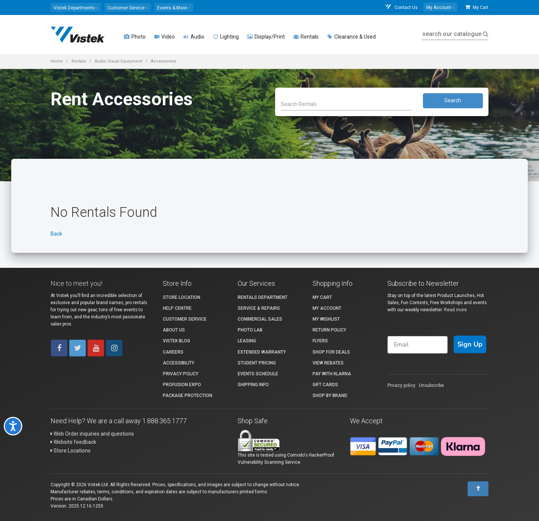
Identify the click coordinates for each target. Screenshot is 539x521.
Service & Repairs (259, 308)
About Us (174, 330)
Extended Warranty (262, 352)
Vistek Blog (176, 340)
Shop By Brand (330, 395)
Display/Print (266, 37)
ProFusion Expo (182, 384)
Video (164, 37)
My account (327, 308)
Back (56, 234)
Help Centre (177, 308)
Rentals (306, 37)
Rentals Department (262, 297)
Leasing (247, 340)
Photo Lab (250, 330)
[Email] (417, 345)
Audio (193, 37)
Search (452, 100)
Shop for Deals (331, 352)
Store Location (181, 297)
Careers (173, 352)
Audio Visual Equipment (118, 61)
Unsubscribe (431, 385)
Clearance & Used (351, 37)
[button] (76, 7)
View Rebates (328, 363)
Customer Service (185, 319)
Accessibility (178, 363)
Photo (135, 37)
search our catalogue (454, 33)
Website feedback (73, 442)
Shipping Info (253, 384)
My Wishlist (326, 319)
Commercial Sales (260, 319)
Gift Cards (325, 384)
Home (57, 61)
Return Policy (329, 330)
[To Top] (478, 488)
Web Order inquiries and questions (92, 434)
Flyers (320, 340)
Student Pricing (257, 363)
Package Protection (187, 395)
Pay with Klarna (332, 373)
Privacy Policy (180, 373)
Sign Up (469, 344)
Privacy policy (401, 385)
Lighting (226, 37)
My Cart (476, 7)
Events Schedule (258, 373)
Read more (455, 309)
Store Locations (71, 451)
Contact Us (401, 7)
